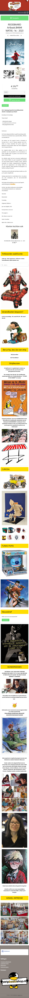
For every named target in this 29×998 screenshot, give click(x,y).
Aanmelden (5, 620)
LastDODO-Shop (5, 963)
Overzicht (5, 105)
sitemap (19, 995)
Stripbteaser (6, 951)
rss (21, 995)
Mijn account (22, 13)
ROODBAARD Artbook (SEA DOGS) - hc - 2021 (14, 240)
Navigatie (14, 18)
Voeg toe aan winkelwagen (14, 96)
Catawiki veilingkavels (6, 962)
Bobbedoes (3, 965)
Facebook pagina (5, 967)
